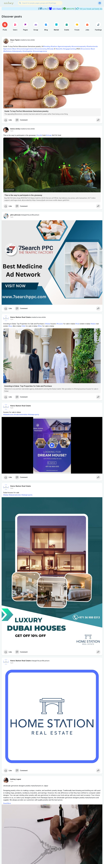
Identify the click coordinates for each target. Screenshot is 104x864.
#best (14, 49)
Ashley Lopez (15, 779)
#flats (40, 326)
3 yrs (11, 42)
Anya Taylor (15, 40)
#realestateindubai (21, 415)
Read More (7, 803)
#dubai (47, 324)
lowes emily (15, 129)
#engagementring (69, 49)
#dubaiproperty (33, 415)
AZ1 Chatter (60, 9)
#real (77, 324)
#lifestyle (50, 49)
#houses (59, 324)
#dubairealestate (15, 495)
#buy (10, 326)
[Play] (52, 445)
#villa (23, 326)
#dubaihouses (8, 415)
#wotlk (39, 135)
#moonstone (85, 49)
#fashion (54, 46)
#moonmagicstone (40, 51)
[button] (40, 3)
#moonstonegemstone (25, 49)
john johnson (15, 215)
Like (8, 120)
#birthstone (7, 51)
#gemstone (7, 49)
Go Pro (47, 9)
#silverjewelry (17, 51)
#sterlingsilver (27, 51)
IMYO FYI (74, 9)
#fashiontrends (92, 46)
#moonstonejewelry (79, 46)
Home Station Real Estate (20, 317)
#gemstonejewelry (64, 46)
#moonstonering (40, 49)
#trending (46, 46)
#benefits (59, 49)
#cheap (49, 135)
